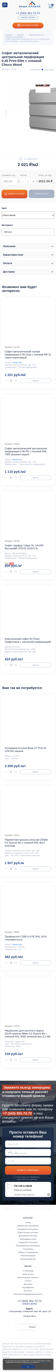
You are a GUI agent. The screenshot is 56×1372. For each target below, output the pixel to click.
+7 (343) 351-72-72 (28, 13)
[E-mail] (28, 1160)
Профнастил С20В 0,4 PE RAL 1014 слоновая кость (25, 938)
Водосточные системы (28, 1232)
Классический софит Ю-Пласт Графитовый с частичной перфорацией (28, 640)
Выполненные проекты (28, 1277)
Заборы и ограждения (28, 1252)
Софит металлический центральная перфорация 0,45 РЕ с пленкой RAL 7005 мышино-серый (26, 451)
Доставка (28, 1284)
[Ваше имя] (28, 1144)
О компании (28, 1271)
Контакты (28, 1291)
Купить (36, 381)
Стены (28, 1222)
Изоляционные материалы (28, 1246)
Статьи (28, 1281)
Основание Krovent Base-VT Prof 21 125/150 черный (25, 750)
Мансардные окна (28, 1239)
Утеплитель (28, 1249)
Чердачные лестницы (28, 1242)
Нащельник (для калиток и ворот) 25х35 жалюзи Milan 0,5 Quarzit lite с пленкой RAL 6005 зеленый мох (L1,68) (27, 1033)
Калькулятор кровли (28, 25)
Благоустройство (28, 1259)
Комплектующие (28, 1255)
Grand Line (17, 362)
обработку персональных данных (28, 1178)
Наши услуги (28, 1274)
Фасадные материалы (28, 1229)
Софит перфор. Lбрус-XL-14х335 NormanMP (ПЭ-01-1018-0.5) (24, 547)
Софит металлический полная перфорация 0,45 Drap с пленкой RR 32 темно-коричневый (28, 354)
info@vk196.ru (29, 1316)
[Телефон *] (28, 1152)
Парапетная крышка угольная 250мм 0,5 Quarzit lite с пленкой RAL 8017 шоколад (26, 842)
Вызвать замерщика (28, 1170)
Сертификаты (28, 1287)
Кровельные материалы (28, 1226)
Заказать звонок (28, 17)
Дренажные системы (28, 1236)
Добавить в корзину (14, 193)
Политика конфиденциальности (28, 1294)
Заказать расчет (41, 194)
